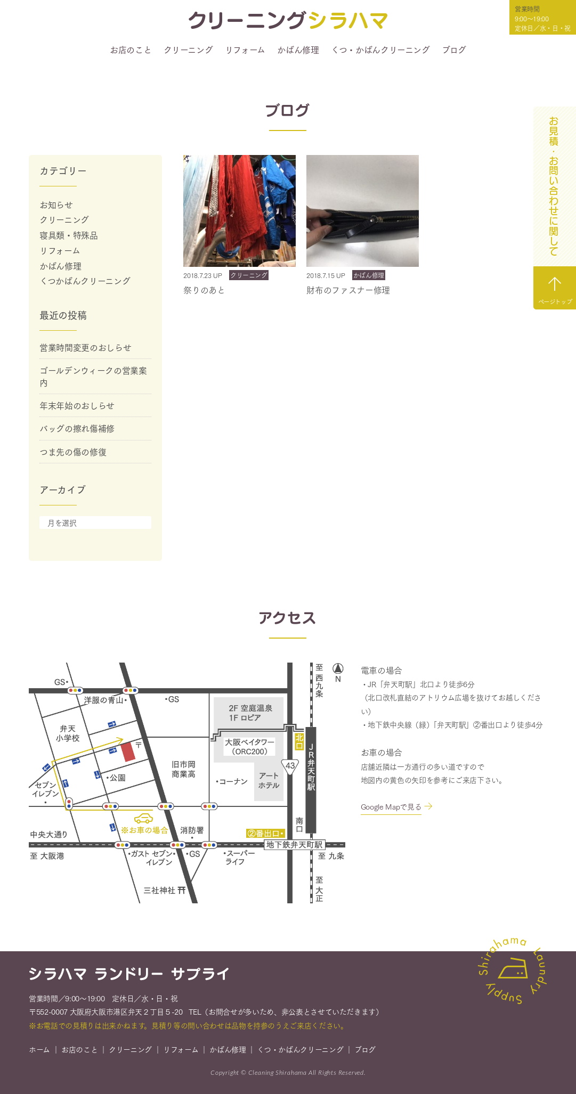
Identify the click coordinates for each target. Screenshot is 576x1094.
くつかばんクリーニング (84, 280)
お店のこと (130, 49)
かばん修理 (298, 49)
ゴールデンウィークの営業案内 (93, 375)
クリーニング (188, 49)
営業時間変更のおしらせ (85, 347)
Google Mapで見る (391, 808)
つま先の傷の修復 (72, 451)
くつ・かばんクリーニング (380, 49)
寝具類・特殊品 (68, 234)
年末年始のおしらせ (77, 405)
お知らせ (56, 204)
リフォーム (245, 49)
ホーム (39, 1050)
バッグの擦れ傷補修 (77, 428)
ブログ (454, 49)
